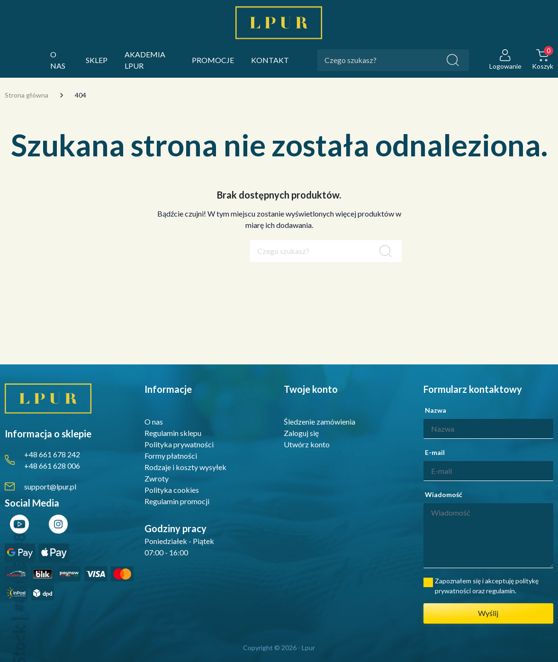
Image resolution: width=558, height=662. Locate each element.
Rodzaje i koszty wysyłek (185, 467)
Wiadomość (443, 494)
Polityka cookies (171, 489)
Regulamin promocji (176, 501)
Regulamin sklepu (172, 432)
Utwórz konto (307, 444)
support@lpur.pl (50, 486)
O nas (153, 421)
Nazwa (435, 410)
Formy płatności (170, 455)
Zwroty (156, 478)
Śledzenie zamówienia (319, 421)
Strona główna (26, 95)
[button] (542, 60)
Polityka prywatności (179, 444)
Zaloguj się (301, 432)
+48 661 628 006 (52, 465)
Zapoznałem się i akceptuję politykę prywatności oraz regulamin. (487, 586)
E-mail (435, 452)
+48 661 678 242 (52, 454)
